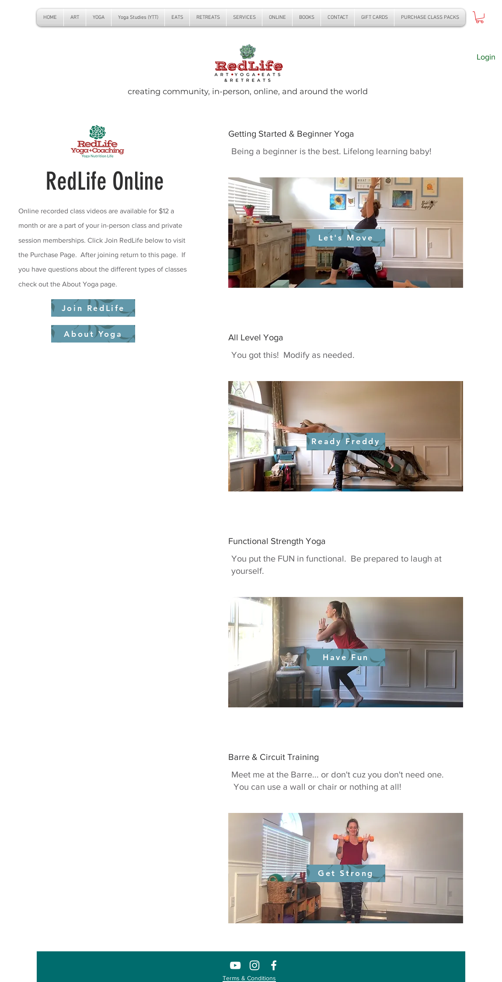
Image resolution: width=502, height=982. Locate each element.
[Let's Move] (346, 238)
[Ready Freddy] (346, 441)
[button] (98, 17)
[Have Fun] (346, 657)
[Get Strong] (346, 873)
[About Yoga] (93, 334)
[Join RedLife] (93, 308)
